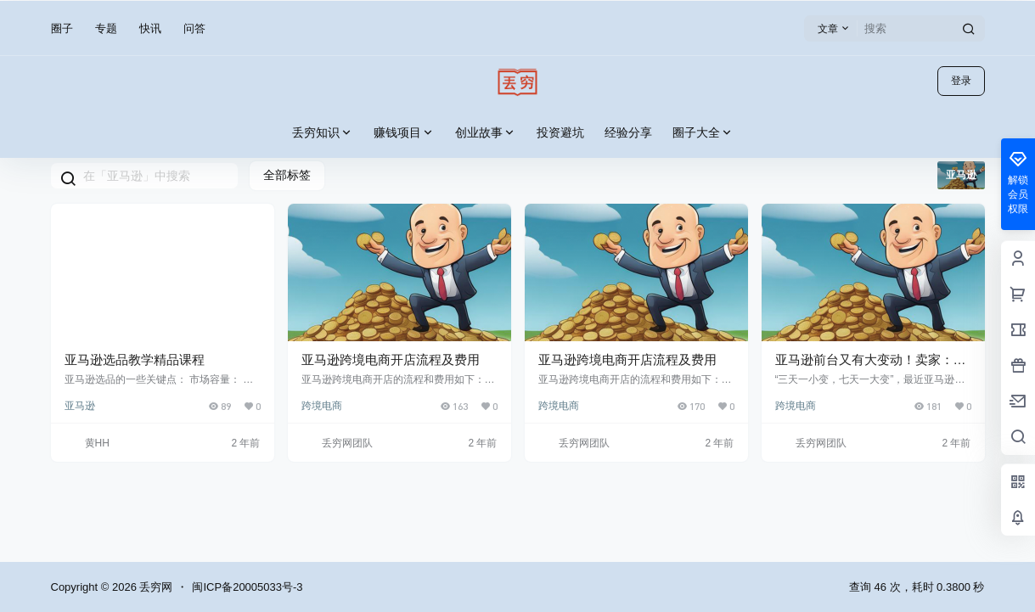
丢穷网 (155, 587)
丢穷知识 (322, 133)
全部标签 (287, 175)
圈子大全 (703, 133)
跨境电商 (321, 406)
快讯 (150, 28)
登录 (961, 81)
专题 (106, 28)
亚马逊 (80, 406)
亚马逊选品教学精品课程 (135, 359)
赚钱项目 (404, 133)
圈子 (62, 28)
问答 (194, 28)
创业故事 (485, 133)
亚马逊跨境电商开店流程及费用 (390, 359)
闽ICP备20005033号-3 (247, 587)
